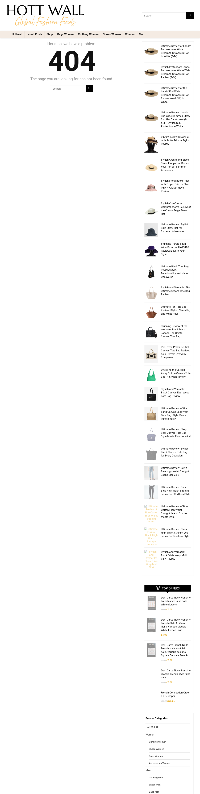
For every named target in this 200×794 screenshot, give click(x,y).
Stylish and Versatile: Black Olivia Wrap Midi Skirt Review (174, 542)
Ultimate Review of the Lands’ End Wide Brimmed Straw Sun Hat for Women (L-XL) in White (175, 94)
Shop (50, 34)
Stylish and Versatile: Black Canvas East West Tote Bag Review (175, 393)
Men (141, 34)
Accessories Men (158, 779)
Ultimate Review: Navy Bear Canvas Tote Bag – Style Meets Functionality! (176, 433)
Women (130, 34)
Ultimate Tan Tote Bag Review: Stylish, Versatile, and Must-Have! (175, 310)
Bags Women (65, 34)
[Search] (190, 15)
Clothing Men (156, 758)
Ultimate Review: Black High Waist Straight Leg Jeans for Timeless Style (175, 524)
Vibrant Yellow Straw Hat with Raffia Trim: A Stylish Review (175, 140)
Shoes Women (112, 34)
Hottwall (17, 34)
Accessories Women (159, 744)
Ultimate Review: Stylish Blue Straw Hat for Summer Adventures (175, 228)
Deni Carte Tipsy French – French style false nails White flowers (176, 582)
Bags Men (154, 772)
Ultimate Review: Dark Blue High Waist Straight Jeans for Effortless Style (175, 485)
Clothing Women (88, 34)
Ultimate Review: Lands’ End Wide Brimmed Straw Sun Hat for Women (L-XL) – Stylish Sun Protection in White (175, 119)
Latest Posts (34, 34)
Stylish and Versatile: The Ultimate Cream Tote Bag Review (175, 291)
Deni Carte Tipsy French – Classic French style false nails (176, 655)
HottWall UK (152, 708)
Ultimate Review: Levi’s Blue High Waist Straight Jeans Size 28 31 (175, 468)
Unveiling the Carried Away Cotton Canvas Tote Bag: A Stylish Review (176, 373)
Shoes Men (155, 765)
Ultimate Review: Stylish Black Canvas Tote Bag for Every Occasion (175, 450)
